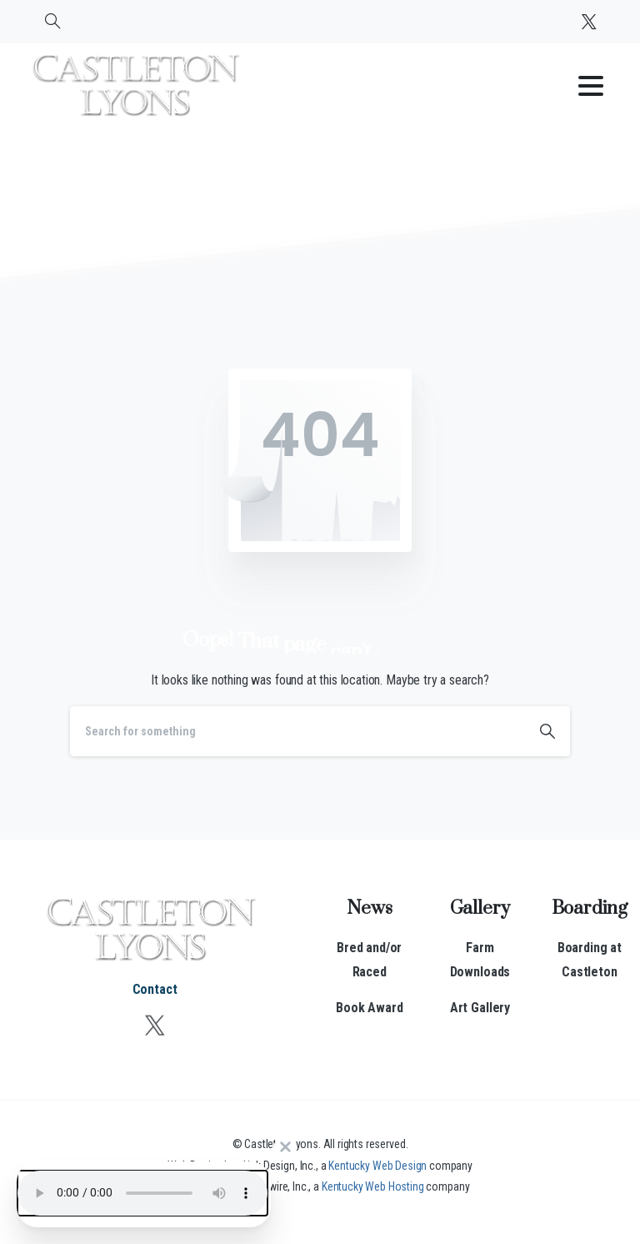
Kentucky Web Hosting (373, 1186)
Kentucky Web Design (377, 1165)
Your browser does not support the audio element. (143, 1193)
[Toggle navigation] (591, 86)
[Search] (297, 731)
